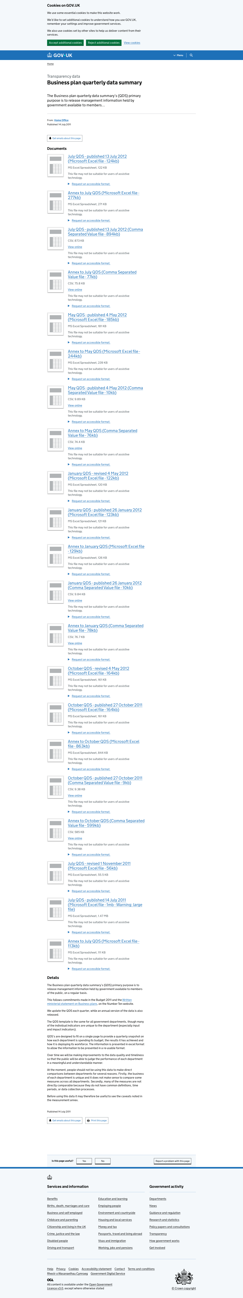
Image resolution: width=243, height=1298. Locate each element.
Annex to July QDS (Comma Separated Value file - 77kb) (102, 274)
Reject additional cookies (104, 42)
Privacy (61, 1269)
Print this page (99, 1120)
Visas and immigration (112, 1241)
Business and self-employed (64, 1213)
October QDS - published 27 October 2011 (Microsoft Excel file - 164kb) (105, 707)
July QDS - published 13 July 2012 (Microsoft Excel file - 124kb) (97, 158)
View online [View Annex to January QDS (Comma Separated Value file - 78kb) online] (75, 643)
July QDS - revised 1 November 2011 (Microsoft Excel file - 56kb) (99, 866)
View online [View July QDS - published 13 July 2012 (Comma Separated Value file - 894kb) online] (75, 247)
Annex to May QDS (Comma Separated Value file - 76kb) (102, 433)
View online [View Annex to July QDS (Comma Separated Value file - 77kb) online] (75, 289)
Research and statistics (164, 1220)
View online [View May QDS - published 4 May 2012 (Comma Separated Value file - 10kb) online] (75, 405)
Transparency (158, 1234)
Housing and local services (115, 1220)
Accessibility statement (97, 1269)
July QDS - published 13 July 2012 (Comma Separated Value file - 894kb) (105, 232)
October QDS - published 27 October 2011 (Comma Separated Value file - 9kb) (105, 780)
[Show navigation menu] (178, 55)
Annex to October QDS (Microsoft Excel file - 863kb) (103, 744)
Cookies (73, 1269)
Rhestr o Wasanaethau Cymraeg (67, 1273)
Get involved (157, 1248)
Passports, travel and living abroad (120, 1234)
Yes (87, 1161)
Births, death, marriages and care (68, 1206)
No (106, 1161)
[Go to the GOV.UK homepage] (59, 55)
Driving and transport (60, 1248)
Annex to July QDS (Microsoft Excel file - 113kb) (103, 943)
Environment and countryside (116, 1213)
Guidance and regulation (164, 1213)
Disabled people (57, 1241)
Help (50, 1269)
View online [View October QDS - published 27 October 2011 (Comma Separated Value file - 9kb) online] (75, 795)
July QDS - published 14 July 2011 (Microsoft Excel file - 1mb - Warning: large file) (105, 904)
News (153, 1206)
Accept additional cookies (65, 42)
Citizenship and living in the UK (66, 1227)
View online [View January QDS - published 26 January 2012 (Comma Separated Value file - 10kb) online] (75, 600)
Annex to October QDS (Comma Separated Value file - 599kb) (106, 823)
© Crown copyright (184, 1288)
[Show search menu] (191, 55)
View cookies (132, 42)
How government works (164, 1241)
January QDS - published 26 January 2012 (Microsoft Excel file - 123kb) (105, 512)
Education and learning (112, 1199)
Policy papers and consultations (169, 1227)
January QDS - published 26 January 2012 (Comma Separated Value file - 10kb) (105, 585)
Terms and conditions (141, 1269)
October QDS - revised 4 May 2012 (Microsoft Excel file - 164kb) (98, 671)
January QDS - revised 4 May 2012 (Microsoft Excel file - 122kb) (98, 476)
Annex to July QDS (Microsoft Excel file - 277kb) (103, 195)
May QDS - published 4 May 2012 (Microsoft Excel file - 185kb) (97, 317)
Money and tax (107, 1227)
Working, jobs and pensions (115, 1248)
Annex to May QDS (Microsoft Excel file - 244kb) (104, 354)
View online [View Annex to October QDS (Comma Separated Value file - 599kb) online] (75, 838)
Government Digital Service (108, 1273)
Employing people (109, 1206)
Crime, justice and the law (63, 1234)
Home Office (61, 120)
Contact (120, 1269)
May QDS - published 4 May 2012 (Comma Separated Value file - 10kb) (105, 390)
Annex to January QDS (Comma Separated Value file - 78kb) (106, 628)
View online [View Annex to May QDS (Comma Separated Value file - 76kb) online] (75, 448)
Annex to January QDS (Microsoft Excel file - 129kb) (106, 549)
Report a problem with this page (173, 1161)
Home (50, 63)
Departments (157, 1199)
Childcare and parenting (62, 1220)
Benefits (52, 1199)
